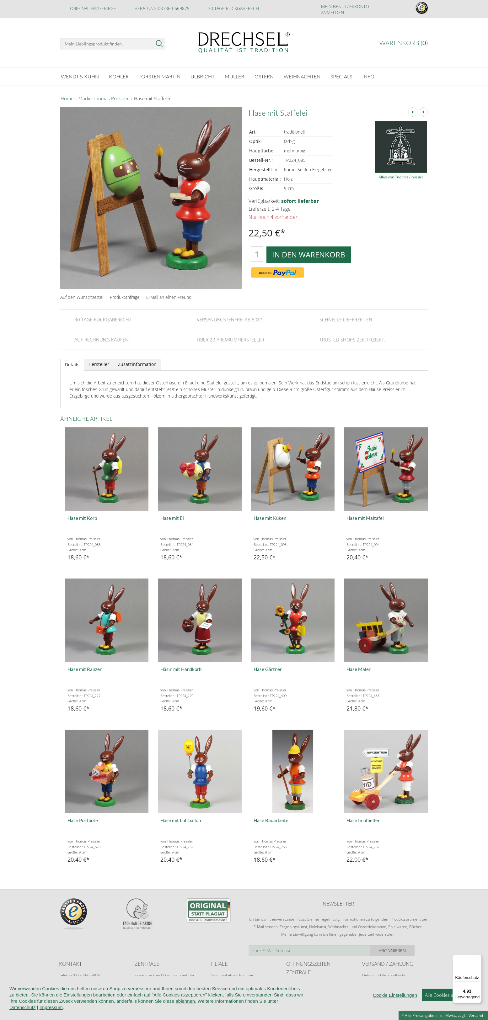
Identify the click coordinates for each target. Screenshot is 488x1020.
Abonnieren (405, 950)
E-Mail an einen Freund (168, 297)
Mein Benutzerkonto (345, 6)
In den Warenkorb (308, 254)
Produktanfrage (125, 297)
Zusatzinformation (137, 364)
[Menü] (478, 958)
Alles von (400, 176)
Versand (476, 1015)
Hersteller (98, 364)
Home (67, 98)
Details (72, 364)
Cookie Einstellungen (395, 1014)
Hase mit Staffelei (152, 98)
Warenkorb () (403, 43)
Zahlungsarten (374, 987)
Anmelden (332, 12)
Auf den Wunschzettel (81, 297)
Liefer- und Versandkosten (385, 975)
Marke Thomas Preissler (103, 98)
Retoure (369, 981)
